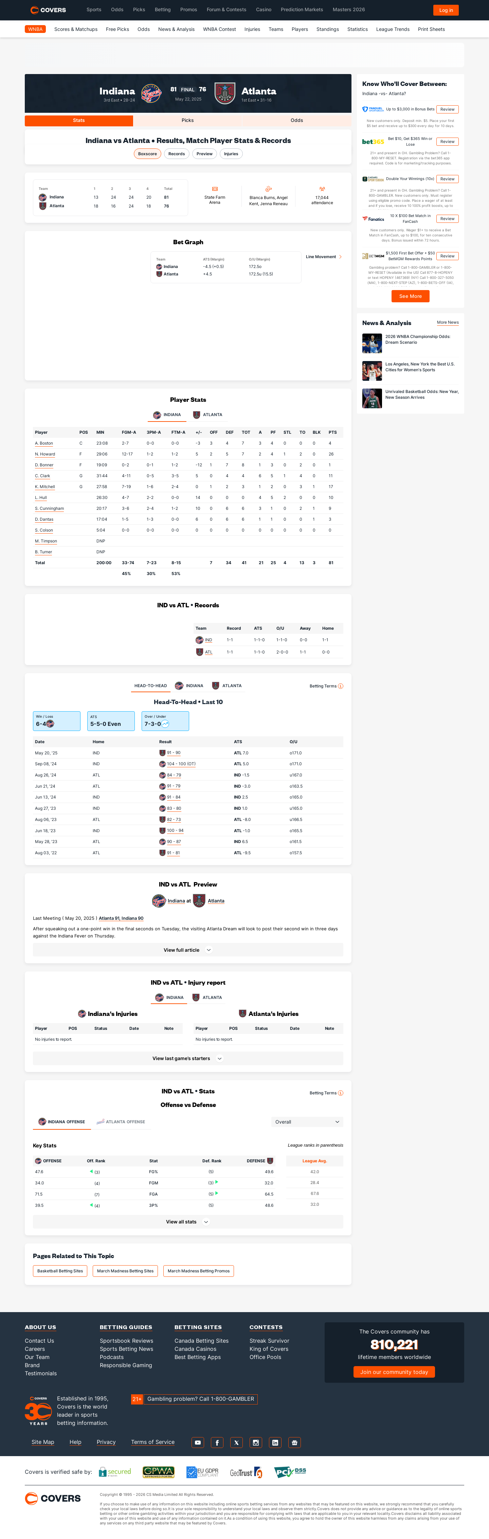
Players (300, 29)
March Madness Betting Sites (125, 1270)
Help (76, 1441)
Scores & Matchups (75, 29)
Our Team (37, 1357)
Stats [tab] (79, 120)
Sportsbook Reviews (126, 1340)
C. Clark (42, 475)
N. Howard (45, 454)
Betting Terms (326, 686)
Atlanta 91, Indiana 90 (121, 918)
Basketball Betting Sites (60, 1270)
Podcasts (112, 1357)
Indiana (117, 90)
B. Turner (43, 551)
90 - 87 (174, 841)
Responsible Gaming (126, 1365)
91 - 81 (173, 852)
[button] (188, 949)
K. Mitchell (45, 486)
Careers (35, 1348)
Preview (205, 153)
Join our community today (394, 1371)
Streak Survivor (269, 1340)
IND (208, 639)
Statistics (357, 29)
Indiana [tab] (167, 415)
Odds (144, 29)
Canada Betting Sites (202, 1340)
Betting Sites (198, 1327)
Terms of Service (153, 1441)
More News (448, 322)
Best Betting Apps (198, 1357)
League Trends (393, 29)
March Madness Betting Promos (199, 1270)
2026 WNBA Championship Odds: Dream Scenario (417, 339)
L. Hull (41, 497)
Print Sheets (431, 29)
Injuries (252, 29)
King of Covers (269, 1348)
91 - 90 (174, 752)
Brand (32, 1365)
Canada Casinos (195, 1348)
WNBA (35, 29)
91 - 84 (174, 797)
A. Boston (44, 443)
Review (447, 109)
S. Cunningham (49, 508)
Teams (276, 29)
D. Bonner (44, 464)
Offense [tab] (61, 1121)
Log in (446, 10)
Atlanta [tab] (207, 415)
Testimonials (41, 1373)
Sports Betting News (126, 1348)
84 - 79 (174, 774)
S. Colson (44, 530)
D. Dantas (44, 519)
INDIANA (169, 998)
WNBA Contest (219, 29)
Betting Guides (126, 1327)
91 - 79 (173, 785)
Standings (327, 29)
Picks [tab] (188, 120)
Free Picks (117, 29)
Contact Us (39, 1340)
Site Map (43, 1441)
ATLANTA (206, 998)
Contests (266, 1327)
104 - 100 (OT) (181, 763)
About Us (40, 1327)
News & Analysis (176, 29)
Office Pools (265, 1357)
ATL (209, 652)
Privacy (106, 1441)
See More (410, 296)
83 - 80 (174, 808)
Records (176, 153)
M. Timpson (46, 540)
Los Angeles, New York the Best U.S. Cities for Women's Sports (420, 366)
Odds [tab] (297, 120)
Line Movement (321, 256)
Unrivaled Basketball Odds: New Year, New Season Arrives (422, 394)
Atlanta (258, 90)
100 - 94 (175, 830)
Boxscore (147, 153)
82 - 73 (174, 819)
